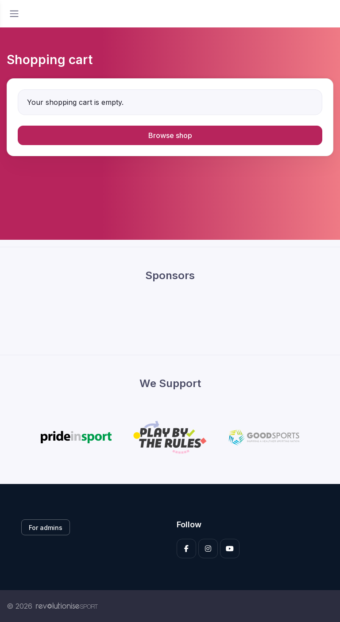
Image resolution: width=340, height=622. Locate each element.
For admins (45, 527)
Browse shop (170, 135)
